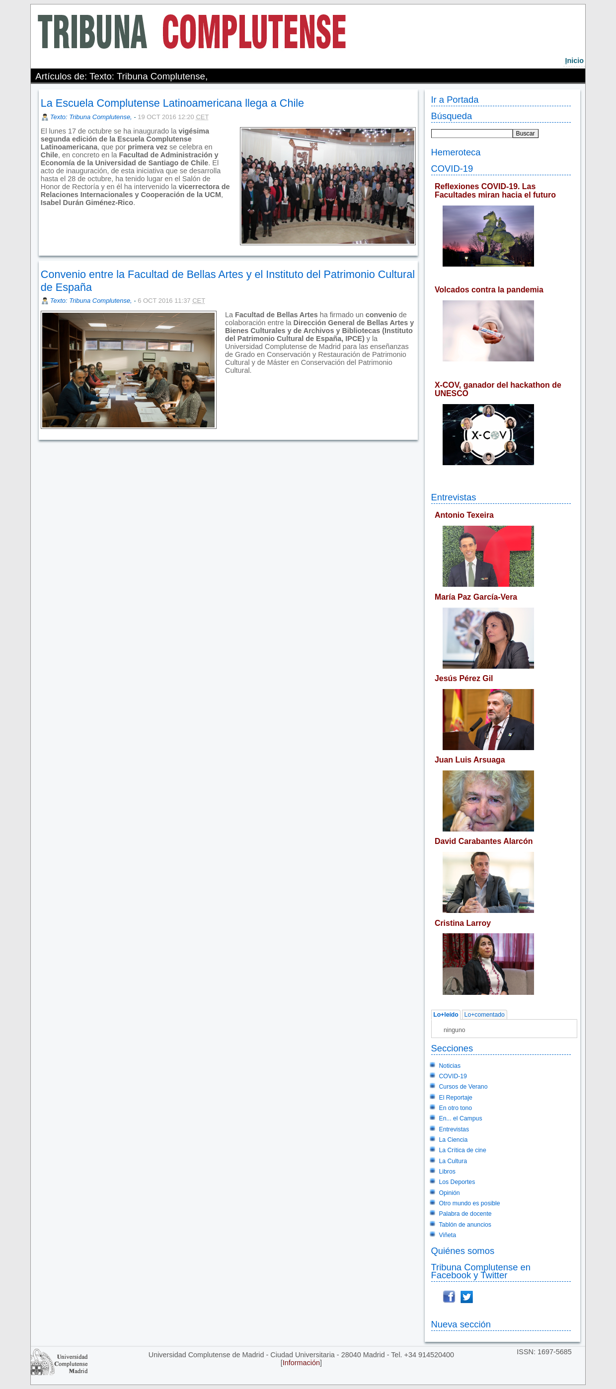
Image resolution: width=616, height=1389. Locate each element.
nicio (574, 61)
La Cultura (453, 1161)
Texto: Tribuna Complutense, (92, 117)
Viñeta (447, 1235)
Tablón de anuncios (465, 1224)
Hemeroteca (456, 152)
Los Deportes (457, 1182)
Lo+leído (446, 1015)
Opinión (449, 1192)
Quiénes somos (463, 1251)
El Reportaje (455, 1097)
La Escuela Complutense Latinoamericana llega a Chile (172, 103)
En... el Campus (460, 1118)
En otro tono (455, 1108)
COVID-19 (452, 168)
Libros (447, 1171)
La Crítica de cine (462, 1150)
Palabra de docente (465, 1213)
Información (301, 1363)
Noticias (450, 1065)
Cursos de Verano (463, 1086)
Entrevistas (453, 497)
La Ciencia (453, 1139)
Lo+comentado (484, 1015)
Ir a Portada (455, 99)
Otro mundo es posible (469, 1203)
